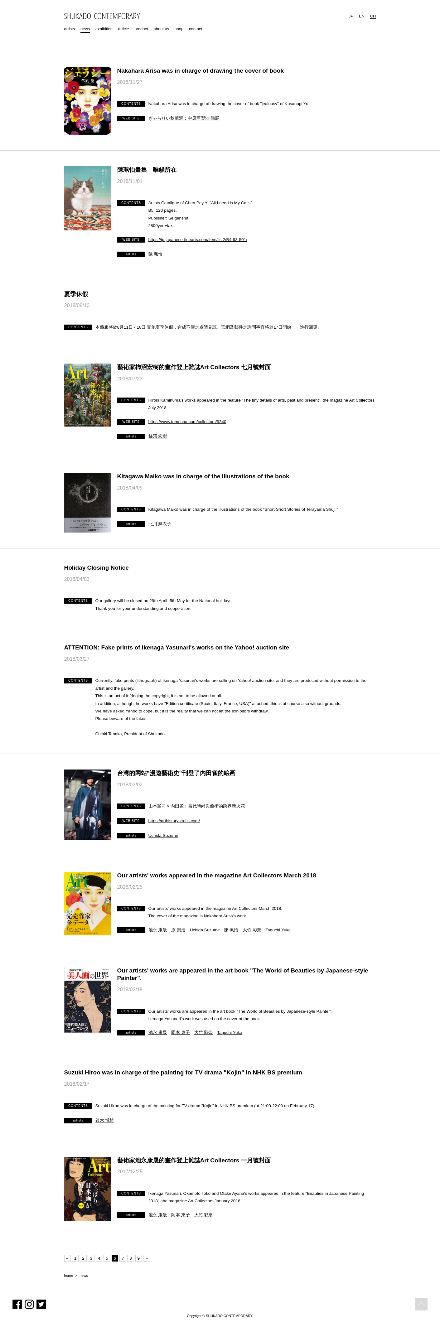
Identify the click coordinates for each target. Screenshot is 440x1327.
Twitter (41, 1304)
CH (373, 16)
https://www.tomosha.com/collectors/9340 (187, 421)
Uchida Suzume (163, 835)
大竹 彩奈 (252, 930)
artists (69, 29)
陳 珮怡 (155, 254)
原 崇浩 (178, 930)
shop (179, 29)
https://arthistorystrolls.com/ (174, 820)
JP (351, 16)
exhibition (104, 29)
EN (362, 16)
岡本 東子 (180, 1032)
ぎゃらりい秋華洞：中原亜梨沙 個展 (184, 118)
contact (195, 29)
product (141, 29)
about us (161, 29)
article (123, 29)
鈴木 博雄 (104, 1120)
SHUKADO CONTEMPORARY (102, 16)
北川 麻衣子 (160, 524)
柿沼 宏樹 (157, 436)
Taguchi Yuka (278, 930)
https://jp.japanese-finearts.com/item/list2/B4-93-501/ (197, 239)
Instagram (29, 1304)
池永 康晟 (157, 930)
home (68, 1275)
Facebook (17, 1304)
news (85, 29)
